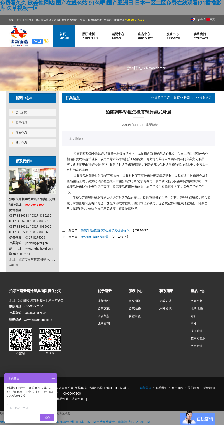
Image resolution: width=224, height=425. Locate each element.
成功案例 (104, 323)
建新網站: (16, 319)
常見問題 (135, 301)
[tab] (32, 98)
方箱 (194, 316)
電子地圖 (193, 387)
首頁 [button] (64, 36)
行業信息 (19, 122)
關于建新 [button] (90, 36)
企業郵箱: (16, 313)
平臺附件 (197, 346)
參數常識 (135, 316)
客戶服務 (177, 387)
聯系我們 (201, 36)
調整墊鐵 (106, 181)
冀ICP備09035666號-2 (114, 388)
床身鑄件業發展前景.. (95, 237)
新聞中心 (190, 98)
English (197, 19)
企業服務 (135, 308)
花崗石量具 (198, 338)
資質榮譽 (104, 316)
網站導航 (165, 308)
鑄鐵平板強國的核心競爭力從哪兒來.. (106, 230)
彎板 (194, 323)
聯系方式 (165, 301)
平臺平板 (197, 301)
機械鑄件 (197, 331)
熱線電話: (16, 306)
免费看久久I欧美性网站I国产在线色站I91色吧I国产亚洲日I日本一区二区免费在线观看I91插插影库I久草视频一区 (75, 422)
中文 (210, 19)
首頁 (177, 98)
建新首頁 (145, 387)
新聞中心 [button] (118, 36)
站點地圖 (209, 387)
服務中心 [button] (173, 36)
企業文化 (104, 308)
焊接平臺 (63, 399)
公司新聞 (19, 112)
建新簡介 (104, 301)
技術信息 (19, 142)
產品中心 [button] (145, 36)
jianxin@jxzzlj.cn (35, 313)
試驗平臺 (78, 399)
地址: (12, 300)
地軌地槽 (197, 308)
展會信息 (19, 132)
